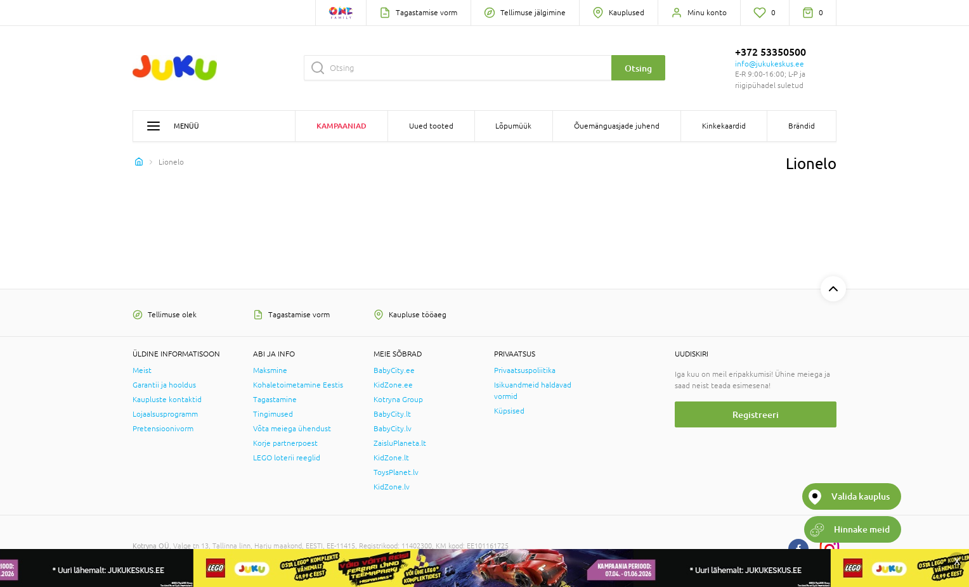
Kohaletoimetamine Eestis (298, 385)
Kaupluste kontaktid (167, 399)
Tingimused (273, 414)
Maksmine (270, 370)
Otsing (638, 68)
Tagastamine (275, 399)
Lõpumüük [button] (513, 126)
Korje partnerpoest (285, 443)
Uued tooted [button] (431, 126)
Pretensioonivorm (163, 428)
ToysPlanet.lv (396, 472)
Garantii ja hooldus (164, 385)
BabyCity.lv (393, 428)
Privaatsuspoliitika (525, 370)
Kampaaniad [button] (341, 125)
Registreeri (755, 414)
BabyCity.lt (392, 414)
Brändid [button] (801, 126)
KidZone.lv (392, 487)
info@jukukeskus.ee (769, 64)
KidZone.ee (393, 385)
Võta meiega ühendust (292, 428)
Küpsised (509, 411)
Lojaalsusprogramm (165, 414)
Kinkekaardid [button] (724, 126)
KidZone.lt (391, 457)
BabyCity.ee (394, 370)
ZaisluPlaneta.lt (400, 443)
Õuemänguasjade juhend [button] (617, 126)
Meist (142, 370)
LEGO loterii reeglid (286, 457)
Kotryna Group (398, 399)
